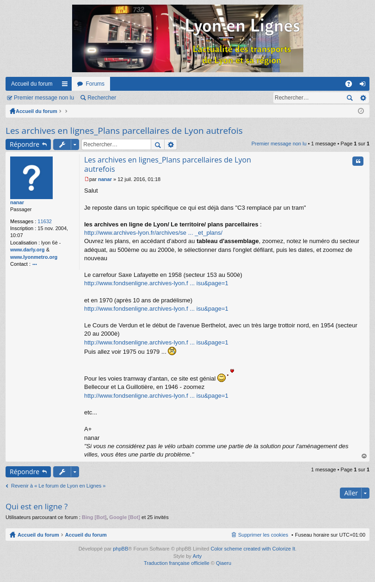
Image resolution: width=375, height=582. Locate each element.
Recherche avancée (363, 97)
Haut (364, 456)
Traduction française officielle (176, 563)
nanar (17, 202)
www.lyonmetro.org (33, 257)
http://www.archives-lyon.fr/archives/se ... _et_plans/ (153, 232)
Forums (95, 84)
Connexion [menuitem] (364, 86)
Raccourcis (66, 86)
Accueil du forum (31, 84)
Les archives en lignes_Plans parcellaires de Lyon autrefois (124, 131)
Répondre (24, 144)
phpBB (120, 548)
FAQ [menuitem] (352, 86)
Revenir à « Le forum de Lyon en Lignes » (58, 485)
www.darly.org (27, 249)
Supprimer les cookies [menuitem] (263, 535)
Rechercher (101, 97)
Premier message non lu (44, 97)
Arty (197, 556)
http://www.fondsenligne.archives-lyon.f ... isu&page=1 (156, 283)
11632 (44, 221)
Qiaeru (223, 563)
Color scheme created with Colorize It (253, 548)
